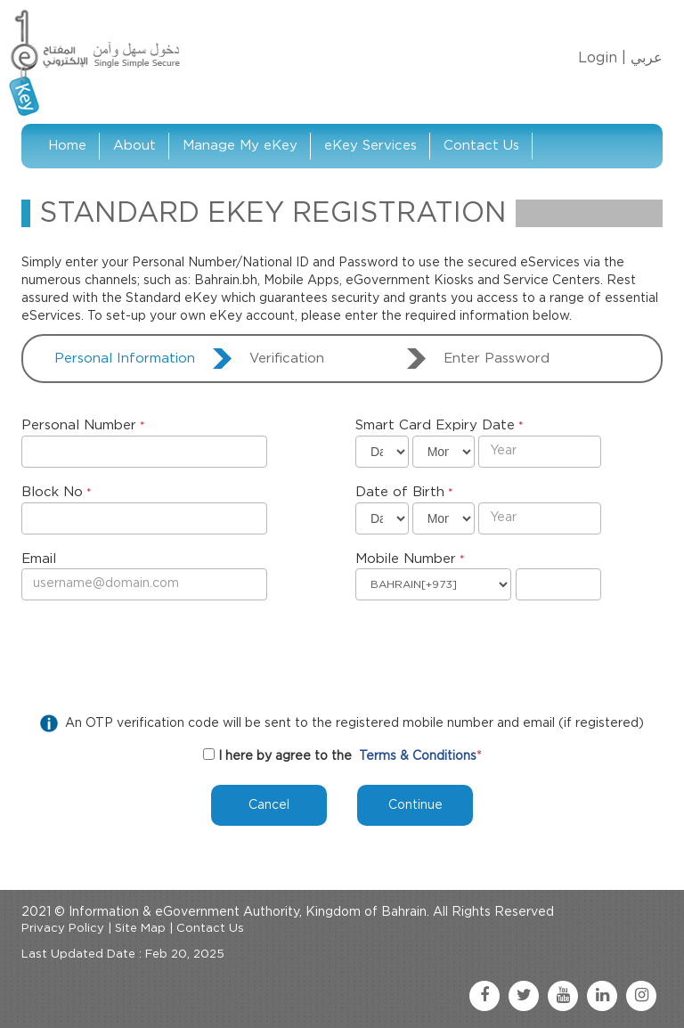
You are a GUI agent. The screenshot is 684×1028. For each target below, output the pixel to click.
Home (67, 145)
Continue (415, 805)
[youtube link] (563, 996)
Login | (602, 58)
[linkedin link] (602, 996)
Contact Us (481, 145)
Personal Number (78, 425)
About (134, 145)
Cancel (268, 805)
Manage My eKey (240, 145)
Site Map (140, 928)
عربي (647, 58)
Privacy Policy (62, 928)
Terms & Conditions (417, 756)
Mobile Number (405, 559)
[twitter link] (524, 996)
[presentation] (156, 653)
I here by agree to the (285, 756)
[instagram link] (641, 996)
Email (38, 559)
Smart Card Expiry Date (435, 425)
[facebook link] (484, 996)
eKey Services (370, 145)
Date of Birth (399, 492)
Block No (52, 492)
